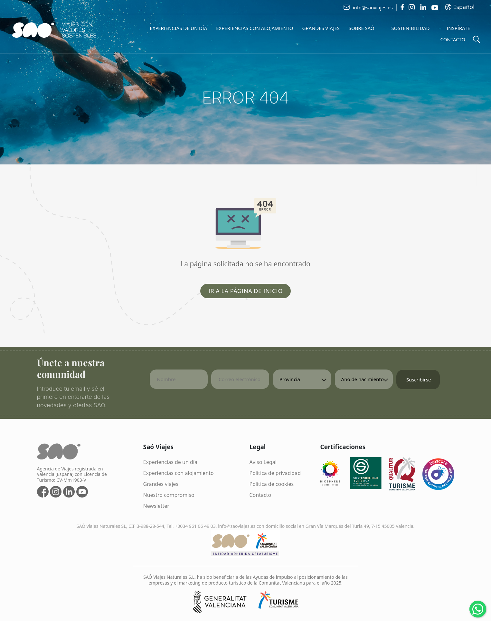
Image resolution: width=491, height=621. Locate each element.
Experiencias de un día (170, 462)
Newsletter (156, 505)
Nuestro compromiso (168, 494)
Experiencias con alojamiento (178, 473)
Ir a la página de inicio (245, 291)
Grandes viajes (161, 484)
